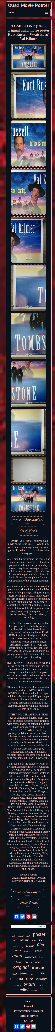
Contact (28, 1006)
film (40, 944)
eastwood (30, 956)
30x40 (41, 973)
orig (22, 947)
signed (20, 936)
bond (38, 962)
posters (39, 950)
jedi (13, 936)
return (41, 985)
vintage (41, 979)
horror (28, 962)
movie (38, 967)
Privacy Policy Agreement (28, 1010)
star (19, 961)
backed (34, 990)
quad (17, 955)
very (32, 974)
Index (28, 1001)
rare (29, 978)
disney (24, 939)
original (21, 967)
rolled (24, 989)
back (28, 936)
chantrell (28, 951)
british (29, 984)
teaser (42, 957)
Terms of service (28, 1015)
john (33, 940)
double (15, 947)
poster (39, 934)
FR (31, 1020)
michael (14, 974)
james (24, 973)
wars (18, 950)
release (30, 945)
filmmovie (17, 985)
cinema (16, 978)
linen (41, 940)
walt (15, 940)
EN (26, 1020)
